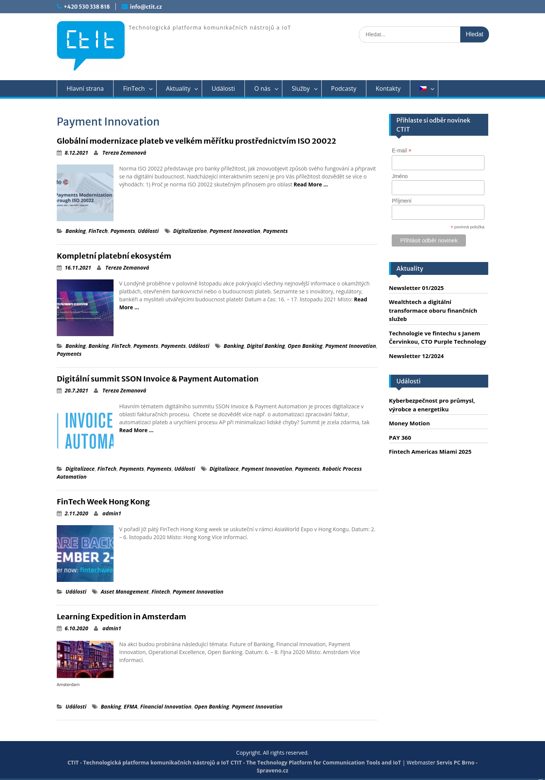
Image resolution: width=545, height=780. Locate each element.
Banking (75, 230)
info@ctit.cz (146, 6)
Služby (301, 88)
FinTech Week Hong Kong (103, 501)
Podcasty (344, 88)
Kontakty (388, 88)
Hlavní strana (85, 88)
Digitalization (190, 230)
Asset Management (125, 591)
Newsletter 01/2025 (416, 288)
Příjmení (401, 201)
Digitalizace (80, 468)
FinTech (134, 88)
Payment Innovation (235, 230)
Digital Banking (266, 345)
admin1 (112, 513)
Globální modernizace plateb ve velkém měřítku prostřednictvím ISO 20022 (196, 141)
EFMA (130, 706)
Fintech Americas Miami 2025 (430, 451)
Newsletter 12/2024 (416, 356)
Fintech (160, 591)
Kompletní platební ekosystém (114, 256)
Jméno (400, 176)
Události (223, 88)
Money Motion (409, 423)
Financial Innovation (165, 706)
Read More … (311, 184)
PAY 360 (400, 437)
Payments (123, 230)
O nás (262, 88)
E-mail (401, 150)
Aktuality (178, 88)
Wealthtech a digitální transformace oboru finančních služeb (433, 310)
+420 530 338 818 (87, 6)
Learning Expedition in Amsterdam (121, 616)
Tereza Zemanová (124, 152)
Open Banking (305, 345)
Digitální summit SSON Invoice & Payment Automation (157, 378)
